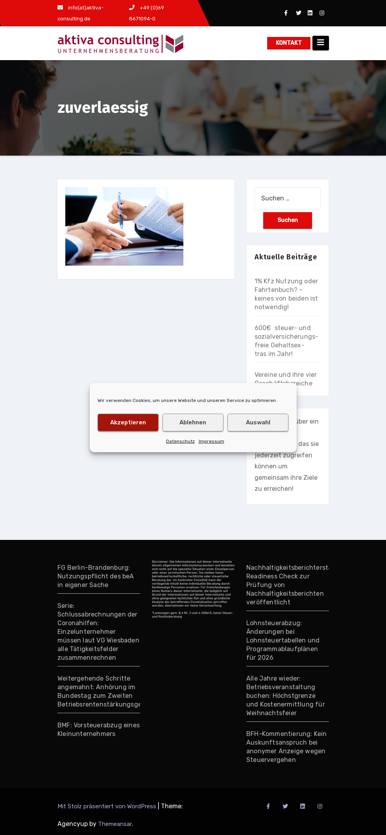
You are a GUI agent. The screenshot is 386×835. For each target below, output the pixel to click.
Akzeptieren (128, 422)
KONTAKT (289, 43)
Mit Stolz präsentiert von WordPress (107, 806)
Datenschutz (180, 441)
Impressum (211, 441)
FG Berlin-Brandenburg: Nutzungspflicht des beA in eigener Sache (95, 576)
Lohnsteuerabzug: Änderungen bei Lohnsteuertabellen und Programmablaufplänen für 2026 (283, 640)
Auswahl (258, 422)
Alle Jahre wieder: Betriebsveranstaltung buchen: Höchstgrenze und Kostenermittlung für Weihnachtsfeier (285, 696)
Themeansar (115, 824)
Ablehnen (192, 422)
